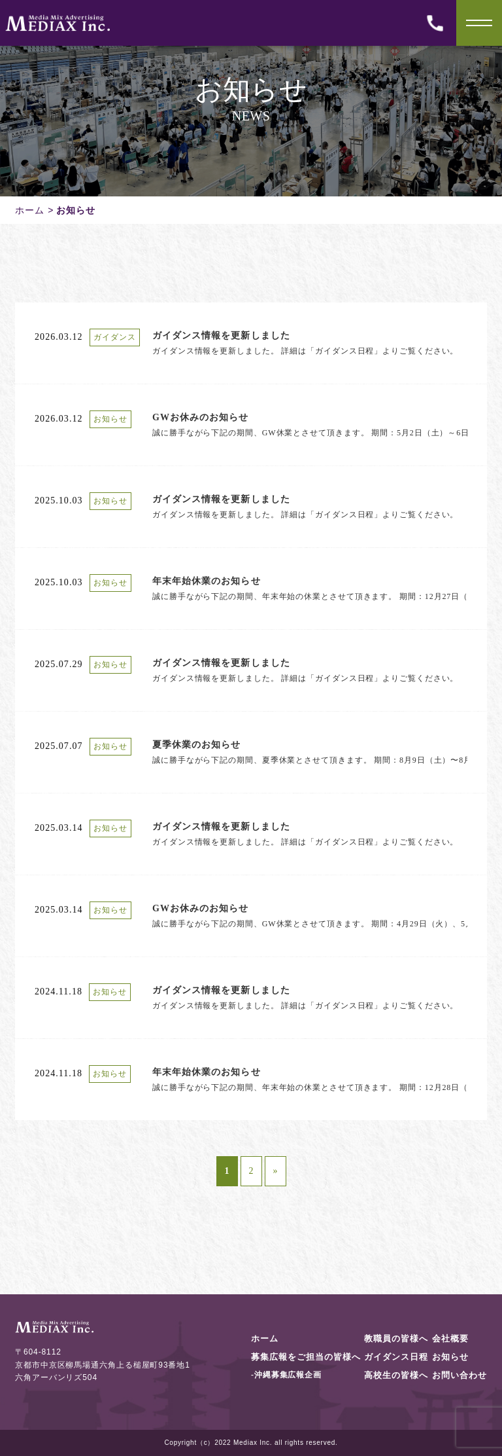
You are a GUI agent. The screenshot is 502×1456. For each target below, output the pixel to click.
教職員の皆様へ (396, 1338)
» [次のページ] (275, 1171)
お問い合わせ (459, 1375)
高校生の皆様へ (396, 1375)
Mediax (245, 1442)
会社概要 (450, 1338)
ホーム (29, 210)
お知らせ (450, 1357)
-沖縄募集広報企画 (286, 1374)
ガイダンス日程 (396, 1357)
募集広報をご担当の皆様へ (306, 1357)
